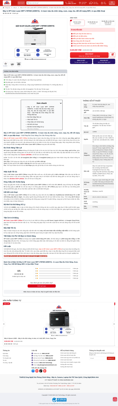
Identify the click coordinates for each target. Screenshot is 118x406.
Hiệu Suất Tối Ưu (32, 119)
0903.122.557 (46, 353)
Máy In (15, 7)
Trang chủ (6, 7)
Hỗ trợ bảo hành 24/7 (104, 61)
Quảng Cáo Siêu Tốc (74, 403)
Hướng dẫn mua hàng (66, 364)
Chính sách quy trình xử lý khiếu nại (70, 357)
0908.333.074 (49, 358)
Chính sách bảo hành (66, 360)
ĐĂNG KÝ (111, 358)
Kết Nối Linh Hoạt (32, 124)
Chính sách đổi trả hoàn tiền (68, 355)
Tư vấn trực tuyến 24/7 (81, 61)
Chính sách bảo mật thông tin (68, 353)
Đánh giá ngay (41, 286)
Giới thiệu (5, 353)
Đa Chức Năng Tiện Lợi (34, 117)
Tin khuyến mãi (7, 358)
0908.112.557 (49, 355)
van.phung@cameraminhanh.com (47, 365)
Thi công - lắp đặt (7, 362)
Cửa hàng (5, 355)
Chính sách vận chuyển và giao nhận (70, 362)
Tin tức (5, 360)
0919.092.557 (54, 385)
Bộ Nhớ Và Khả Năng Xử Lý (35, 126)
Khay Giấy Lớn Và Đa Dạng (35, 122)
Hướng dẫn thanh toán (66, 366)
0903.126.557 (52, 360)
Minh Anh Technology (46, 362)
